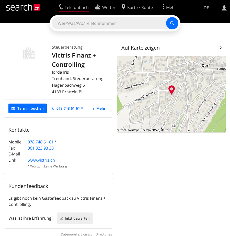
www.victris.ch (41, 160)
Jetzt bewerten (77, 218)
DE (206, 7)
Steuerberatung (67, 47)
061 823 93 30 (41, 148)
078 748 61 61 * (69, 108)
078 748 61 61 (41, 142)
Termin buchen (30, 108)
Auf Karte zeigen (140, 47)
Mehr (101, 108)
